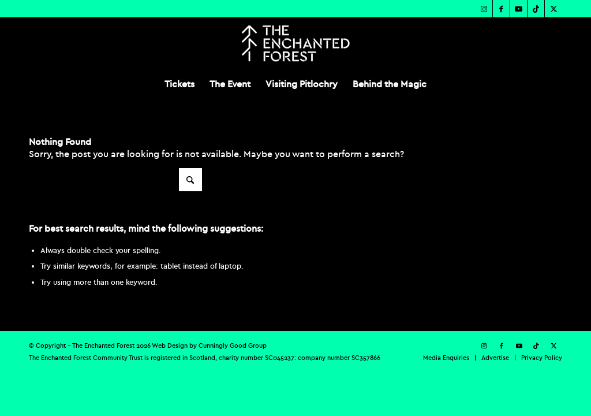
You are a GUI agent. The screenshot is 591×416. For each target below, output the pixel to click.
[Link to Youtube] (518, 8)
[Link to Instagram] (484, 8)
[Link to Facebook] (501, 8)
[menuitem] (179, 83)
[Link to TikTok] (536, 8)
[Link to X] (553, 8)
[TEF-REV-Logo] (295, 43)
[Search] (115, 179)
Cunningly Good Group (233, 345)
